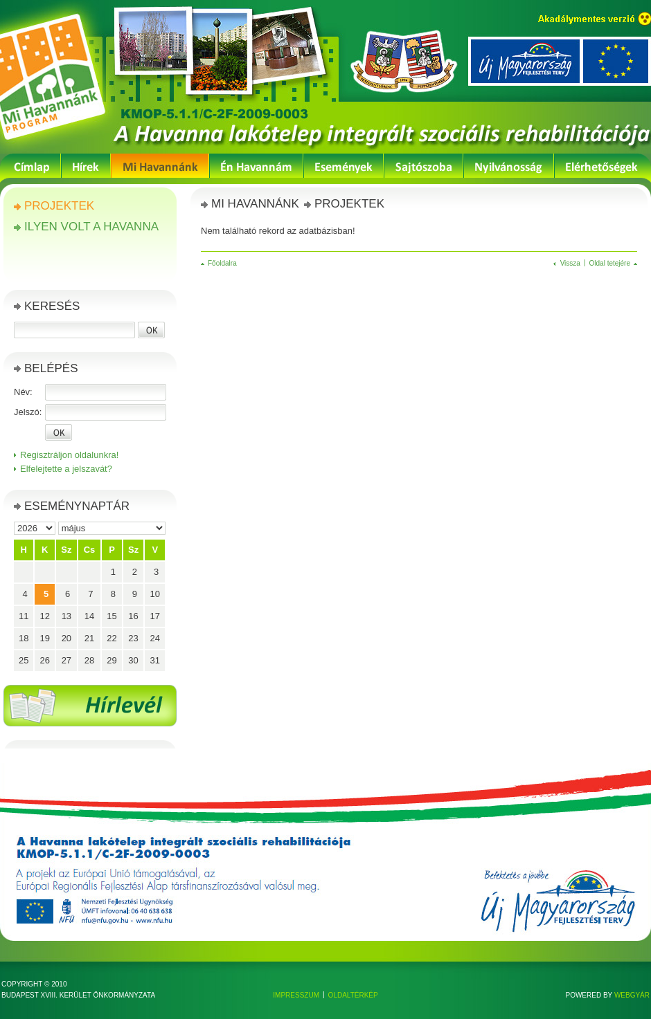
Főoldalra (222, 263)
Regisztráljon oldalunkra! (69, 455)
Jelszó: (28, 412)
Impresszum (296, 995)
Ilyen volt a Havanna (91, 226)
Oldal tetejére (609, 263)
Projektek (59, 205)
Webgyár (632, 995)
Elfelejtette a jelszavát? (66, 468)
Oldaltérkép (353, 995)
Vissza (570, 263)
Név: (23, 392)
